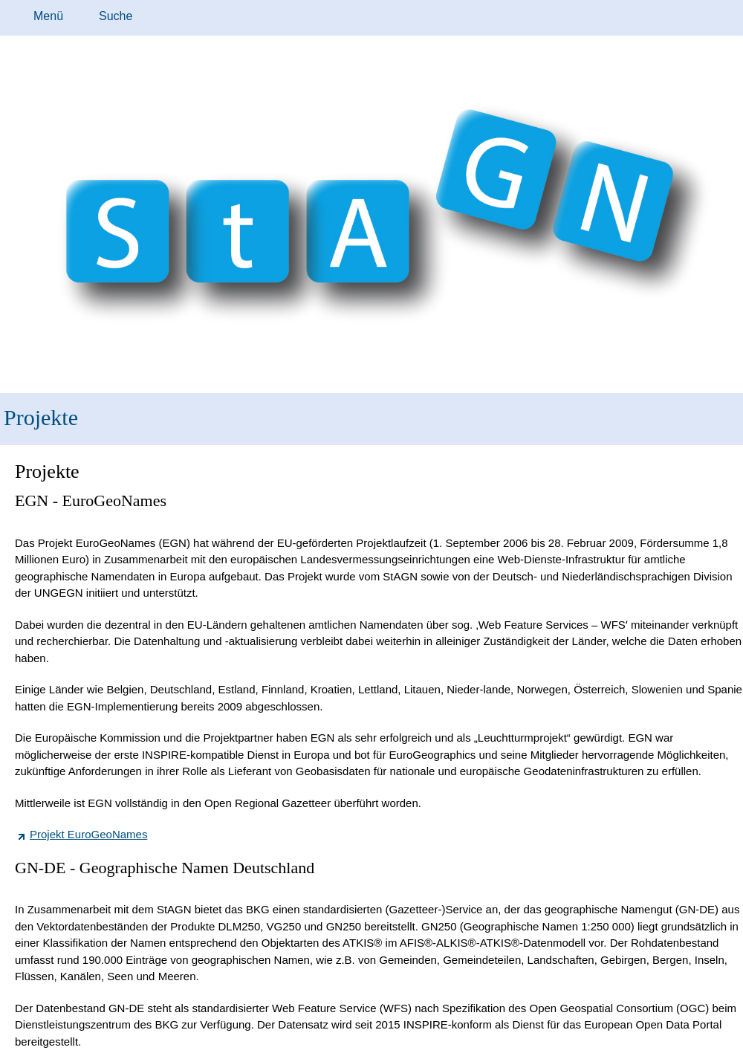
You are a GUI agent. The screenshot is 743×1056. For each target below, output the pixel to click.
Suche (115, 16)
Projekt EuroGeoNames (88, 834)
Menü (48, 16)
